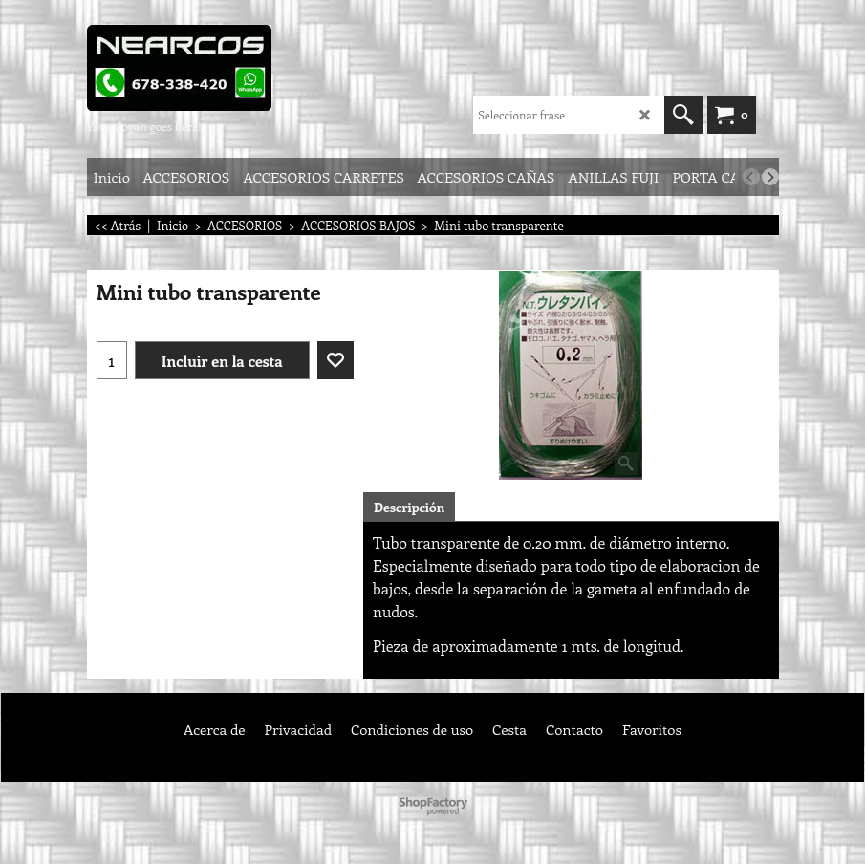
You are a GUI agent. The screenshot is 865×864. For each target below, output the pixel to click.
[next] (770, 176)
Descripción (409, 507)
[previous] (751, 176)
